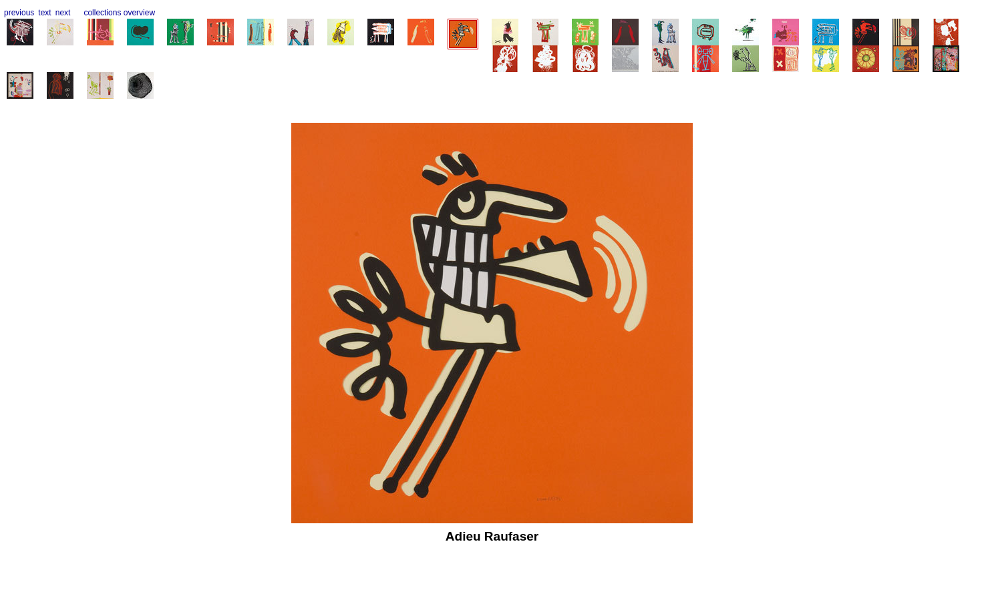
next (63, 12)
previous (19, 12)
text (44, 12)
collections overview (119, 12)
